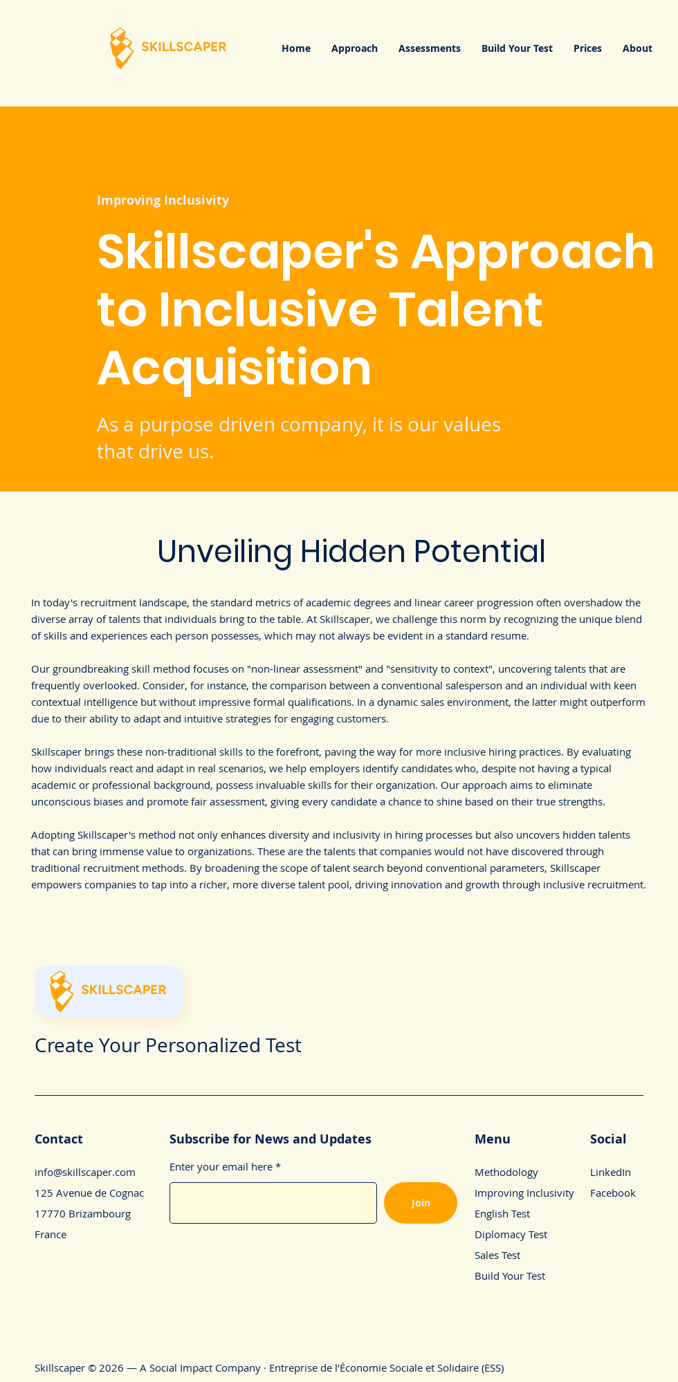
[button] (354, 48)
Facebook (613, 1192)
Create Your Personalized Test (168, 1045)
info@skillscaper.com (85, 1172)
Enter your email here (221, 1166)
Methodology (506, 1172)
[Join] (420, 1203)
